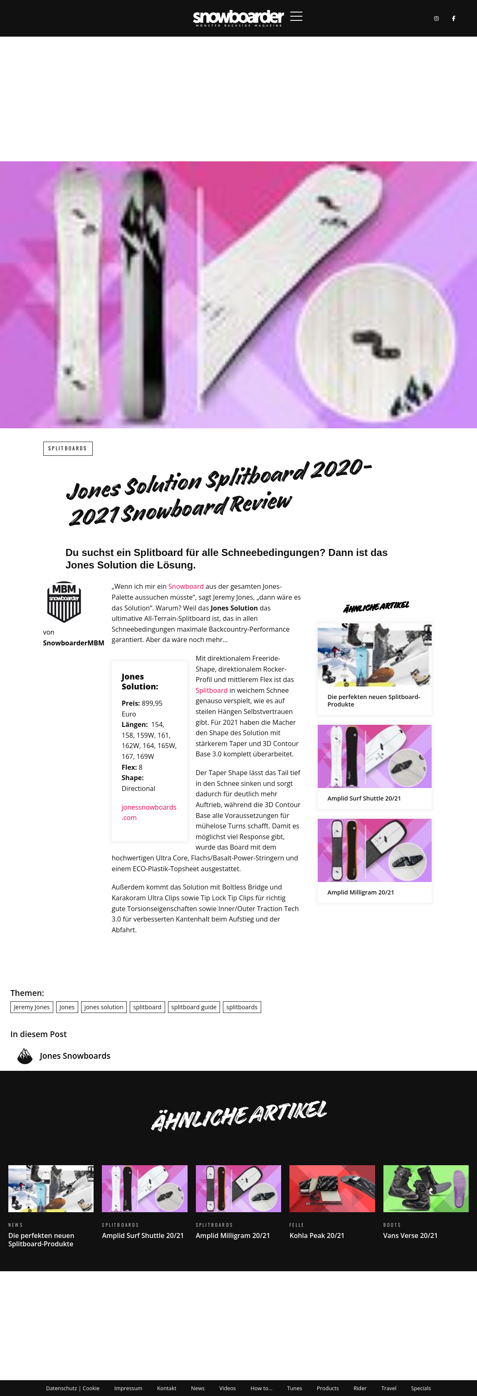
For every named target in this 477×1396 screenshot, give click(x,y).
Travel (388, 1388)
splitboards (241, 1007)
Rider (359, 1388)
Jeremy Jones (31, 1007)
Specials (421, 1388)
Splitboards (68, 448)
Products (328, 1388)
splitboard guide (194, 1007)
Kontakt (166, 1388)
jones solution (104, 1007)
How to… (262, 1388)
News (198, 1388)
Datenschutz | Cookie (73, 1388)
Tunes (294, 1388)
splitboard (147, 1007)
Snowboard (186, 586)
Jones (66, 1007)
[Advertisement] (238, 99)
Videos (228, 1388)
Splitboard (211, 690)
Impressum (128, 1388)
